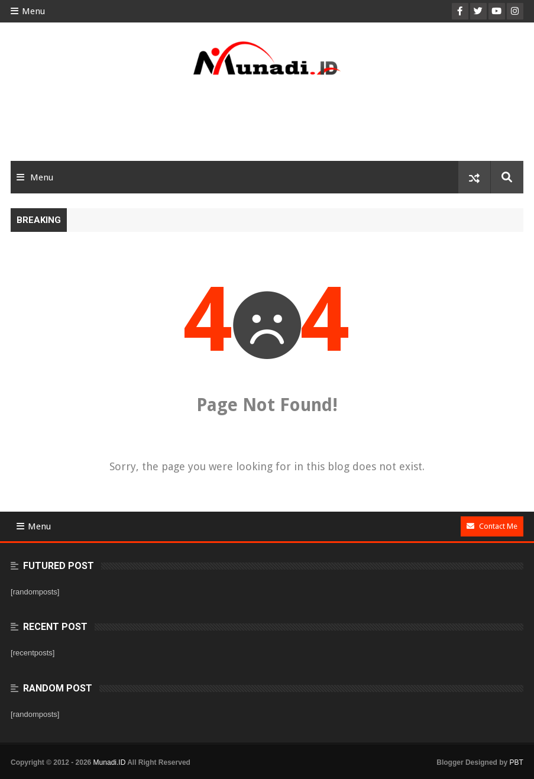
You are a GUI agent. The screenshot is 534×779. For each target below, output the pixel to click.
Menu (28, 11)
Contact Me (492, 526)
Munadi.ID (109, 762)
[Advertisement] (267, 122)
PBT (516, 762)
